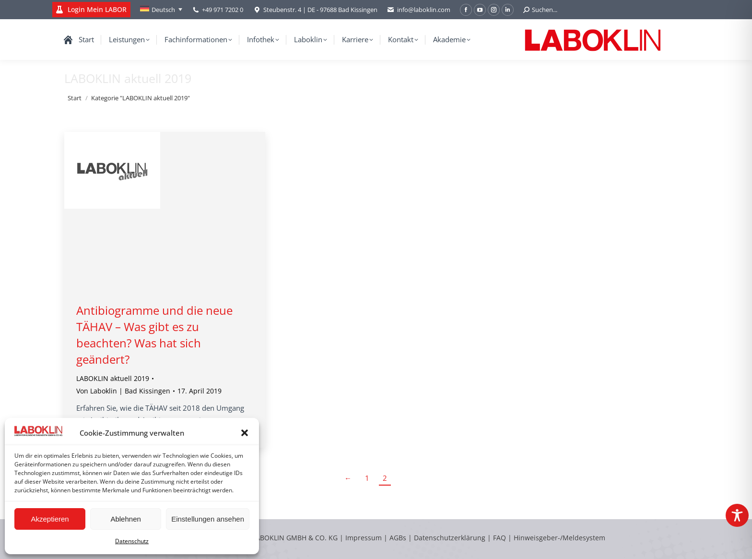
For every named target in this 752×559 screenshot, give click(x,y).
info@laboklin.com (418, 9)
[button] (244, 433)
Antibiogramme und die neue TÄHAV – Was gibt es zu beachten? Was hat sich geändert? (154, 334)
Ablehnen (125, 519)
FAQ (499, 537)
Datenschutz (132, 541)
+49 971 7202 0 (222, 9)
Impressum (363, 537)
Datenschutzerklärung (449, 537)
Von (123, 390)
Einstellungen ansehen (207, 519)
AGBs (398, 537)
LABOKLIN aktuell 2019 (112, 378)
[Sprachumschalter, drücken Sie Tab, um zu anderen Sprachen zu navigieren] (161, 9)
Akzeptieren (50, 519)
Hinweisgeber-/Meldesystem (559, 537)
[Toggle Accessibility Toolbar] (737, 515)
